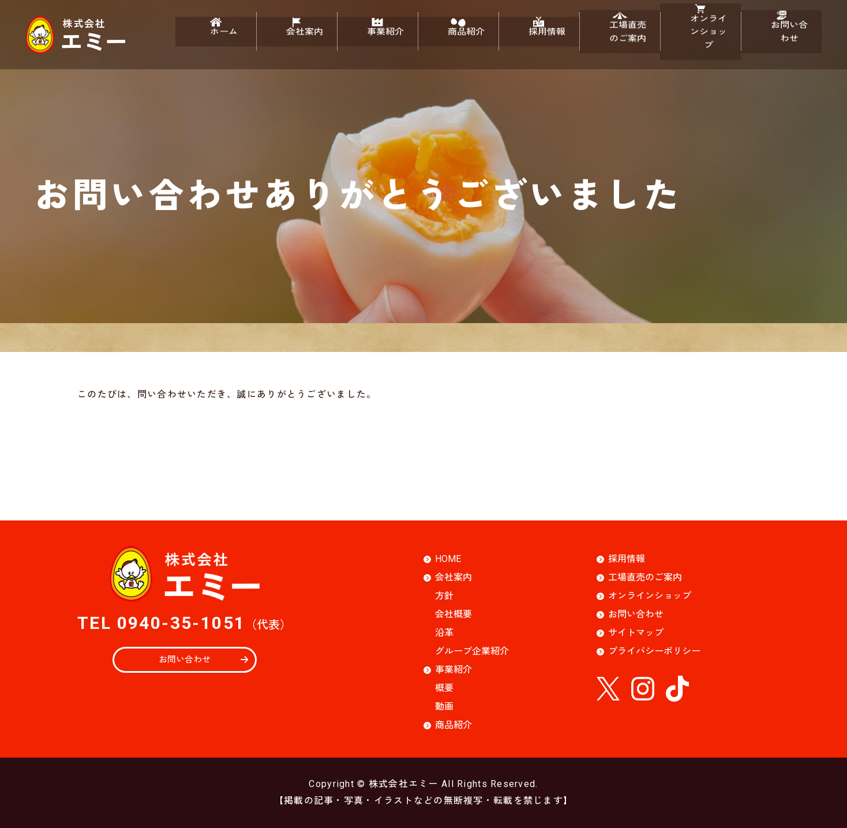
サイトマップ (636, 632)
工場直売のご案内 (620, 41)
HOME (448, 558)
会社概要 (453, 614)
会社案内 (296, 41)
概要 (444, 688)
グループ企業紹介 (472, 651)
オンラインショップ (700, 41)
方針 (444, 595)
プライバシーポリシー (654, 651)
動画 (444, 706)
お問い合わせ (781, 41)
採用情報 (538, 41)
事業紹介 (377, 41)
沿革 (444, 632)
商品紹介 (458, 41)
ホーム (216, 41)
